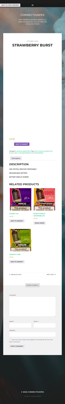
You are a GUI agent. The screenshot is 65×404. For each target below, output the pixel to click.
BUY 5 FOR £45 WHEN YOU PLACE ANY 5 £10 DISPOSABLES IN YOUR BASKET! (31, 152)
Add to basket (22, 144)
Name (11, 321)
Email (36, 321)
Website (12, 330)
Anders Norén (36, 396)
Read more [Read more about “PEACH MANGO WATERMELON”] (39, 223)
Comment (12, 295)
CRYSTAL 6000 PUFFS (23, 151)
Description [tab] (16, 158)
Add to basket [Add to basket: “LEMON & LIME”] (17, 262)
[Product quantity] (11, 145)
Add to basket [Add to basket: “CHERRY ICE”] (17, 221)
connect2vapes (32, 14)
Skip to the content (10, 5)
